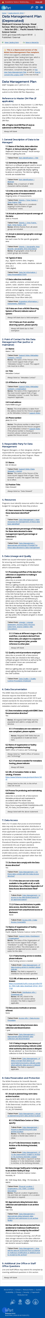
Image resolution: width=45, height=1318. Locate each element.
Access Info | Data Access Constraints (24, 921)
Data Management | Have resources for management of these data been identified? (24, 521)
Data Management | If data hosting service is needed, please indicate (26, 967)
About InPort (8, 1290)
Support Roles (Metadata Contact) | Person (23, 356)
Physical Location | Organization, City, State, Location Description (21, 1188)
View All (38, 2)
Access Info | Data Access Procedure (23, 1019)
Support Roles (34, 413)
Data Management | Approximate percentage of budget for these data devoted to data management (24, 545)
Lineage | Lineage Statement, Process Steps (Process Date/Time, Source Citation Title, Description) (21, 625)
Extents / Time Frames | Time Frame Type (23, 201)
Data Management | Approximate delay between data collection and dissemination (21, 1036)
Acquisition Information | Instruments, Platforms (23, 302)
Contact (18, 1290)
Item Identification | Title (28, 158)
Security (26, 1292)
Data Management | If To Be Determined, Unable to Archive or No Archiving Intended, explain (25, 1154)
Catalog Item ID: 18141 (16, 13)
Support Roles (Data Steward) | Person (21, 470)
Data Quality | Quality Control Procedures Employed (22, 680)
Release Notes (28, 1290)
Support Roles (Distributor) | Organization (24, 937)
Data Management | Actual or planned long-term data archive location (24, 1114)
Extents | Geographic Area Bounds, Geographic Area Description (23, 247)
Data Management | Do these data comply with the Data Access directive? (23, 874)
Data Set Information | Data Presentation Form (22, 273)
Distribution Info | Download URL (23, 993)
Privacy (18, 1292)
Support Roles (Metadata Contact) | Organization (23, 387)
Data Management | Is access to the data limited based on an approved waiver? (25, 897)
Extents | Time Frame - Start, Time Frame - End (22, 224)
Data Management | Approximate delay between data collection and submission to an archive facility (23, 1217)
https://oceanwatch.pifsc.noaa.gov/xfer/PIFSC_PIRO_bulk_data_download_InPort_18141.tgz (25, 985)
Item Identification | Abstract (21, 180)
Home (4, 13)
